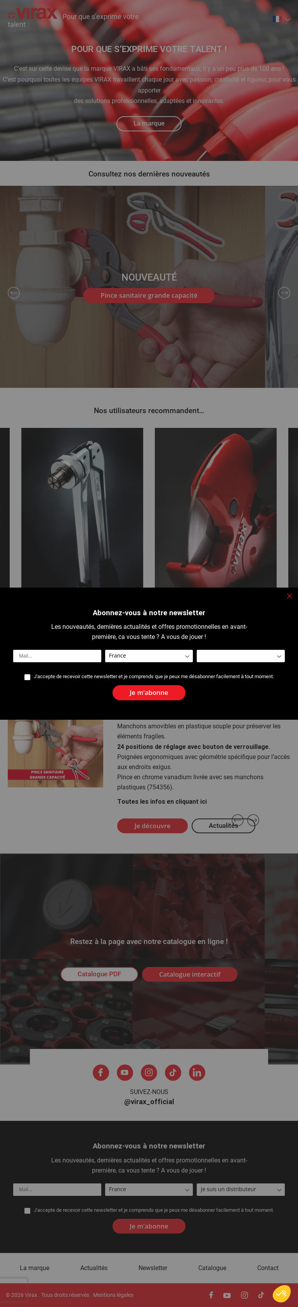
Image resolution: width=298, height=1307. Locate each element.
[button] (281, 1293)
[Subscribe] (149, 692)
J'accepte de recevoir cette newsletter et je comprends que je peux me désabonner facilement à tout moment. (154, 676)
